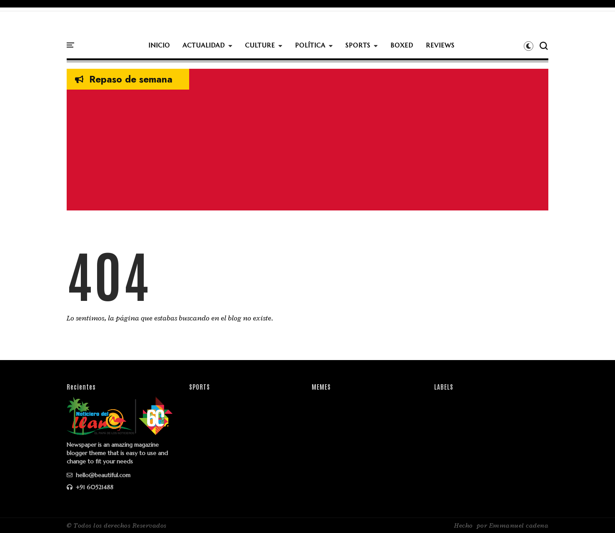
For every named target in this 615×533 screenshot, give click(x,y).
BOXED (401, 45)
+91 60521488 (90, 487)
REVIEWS (440, 45)
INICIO (159, 45)
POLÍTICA (310, 45)
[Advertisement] (307, 152)
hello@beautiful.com (98, 475)
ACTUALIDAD (203, 45)
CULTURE (260, 45)
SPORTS (357, 45)
